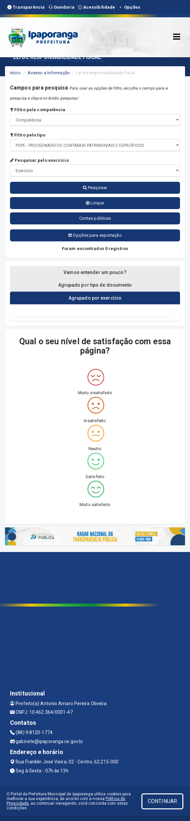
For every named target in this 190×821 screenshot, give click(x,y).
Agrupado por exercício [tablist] (95, 298)
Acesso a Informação (49, 72)
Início (15, 72)
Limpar (95, 202)
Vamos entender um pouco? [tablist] (95, 272)
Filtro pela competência (38, 109)
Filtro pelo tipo (27, 135)
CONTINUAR (162, 801)
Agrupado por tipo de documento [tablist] (95, 285)
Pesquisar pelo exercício (39, 160)
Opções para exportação (94, 235)
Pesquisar (95, 187)
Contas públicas (95, 218)
